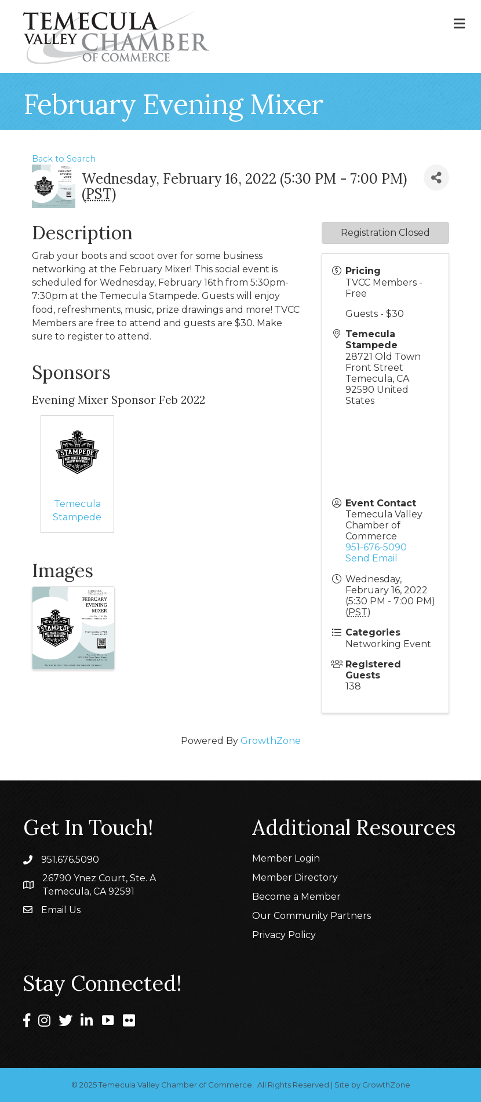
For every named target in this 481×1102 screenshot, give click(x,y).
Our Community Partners (311, 915)
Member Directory (295, 877)
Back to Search (64, 159)
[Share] (436, 178)
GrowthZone (270, 740)
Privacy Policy (284, 934)
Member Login (286, 858)
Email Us (61, 909)
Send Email (371, 558)
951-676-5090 (376, 547)
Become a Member (296, 896)
